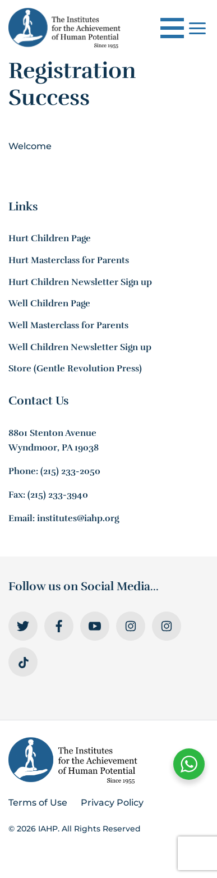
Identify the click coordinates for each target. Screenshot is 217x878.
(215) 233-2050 (70, 471)
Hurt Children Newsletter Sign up (80, 282)
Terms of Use (37, 802)
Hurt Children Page (49, 238)
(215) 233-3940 (57, 494)
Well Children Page (49, 303)
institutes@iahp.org (78, 518)
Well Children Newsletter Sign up (79, 347)
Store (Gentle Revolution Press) (75, 368)
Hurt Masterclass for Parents (68, 260)
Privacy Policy (112, 802)
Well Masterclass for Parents (68, 325)
